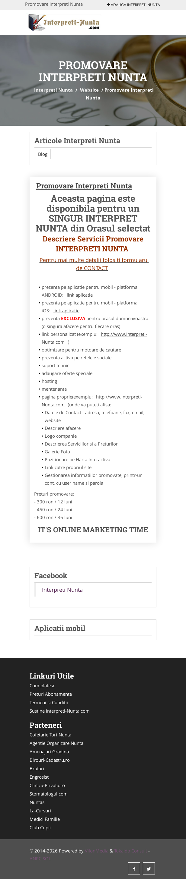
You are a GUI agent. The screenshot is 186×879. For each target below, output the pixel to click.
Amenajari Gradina (49, 751)
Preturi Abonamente (51, 694)
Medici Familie (45, 819)
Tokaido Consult (130, 851)
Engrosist (39, 777)
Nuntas (37, 802)
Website (89, 90)
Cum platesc (42, 685)
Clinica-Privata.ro (47, 785)
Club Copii (40, 827)
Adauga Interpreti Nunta (133, 4)
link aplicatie (80, 295)
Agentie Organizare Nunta (56, 743)
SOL (47, 858)
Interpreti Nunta (53, 90)
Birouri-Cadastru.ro (50, 760)
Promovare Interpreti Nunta (84, 186)
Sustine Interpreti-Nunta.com (60, 711)
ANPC (35, 858)
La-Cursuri (40, 810)
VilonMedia (96, 851)
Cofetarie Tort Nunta (50, 734)
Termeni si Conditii (49, 702)
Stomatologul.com (49, 793)
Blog (42, 154)
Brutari (37, 768)
